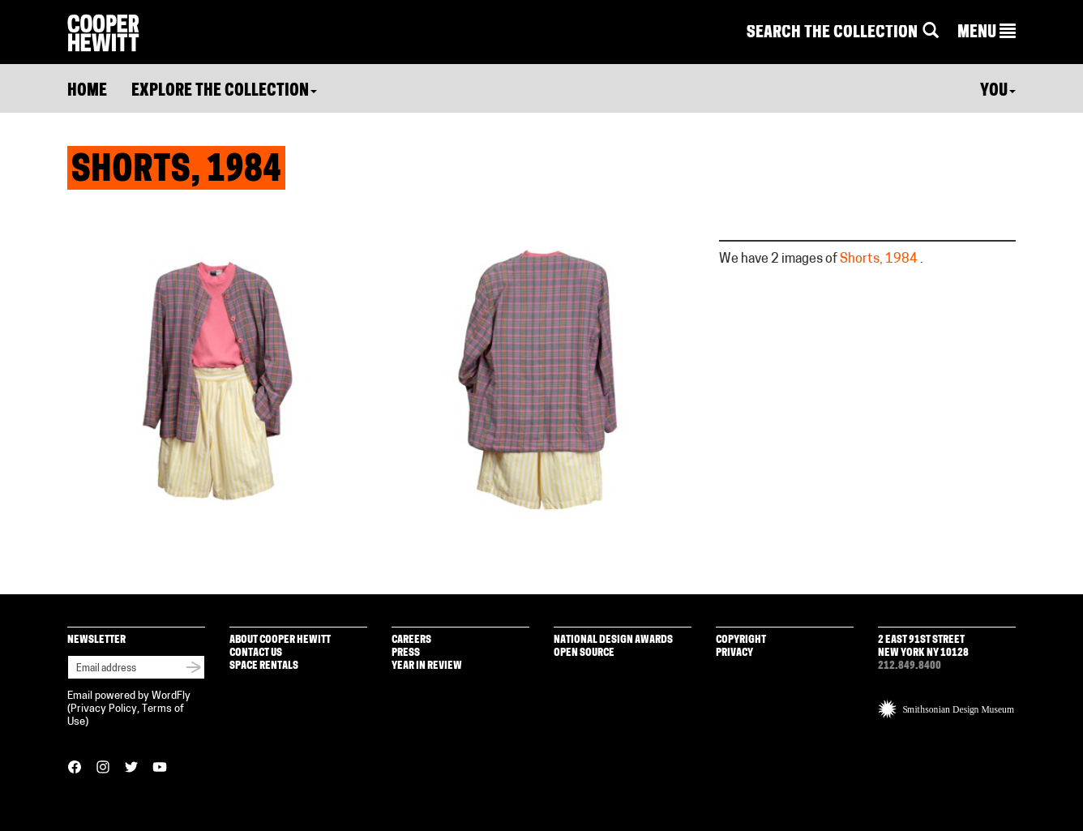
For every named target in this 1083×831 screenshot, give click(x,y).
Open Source (584, 653)
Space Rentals (263, 666)
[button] (986, 33)
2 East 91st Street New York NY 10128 (923, 646)
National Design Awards (613, 640)
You (998, 92)
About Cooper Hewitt (280, 640)
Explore (224, 92)
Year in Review (427, 666)
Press (406, 653)
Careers (411, 640)
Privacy (734, 653)
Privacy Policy (104, 709)
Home (87, 92)
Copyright (741, 640)
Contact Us (255, 653)
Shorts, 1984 (879, 259)
